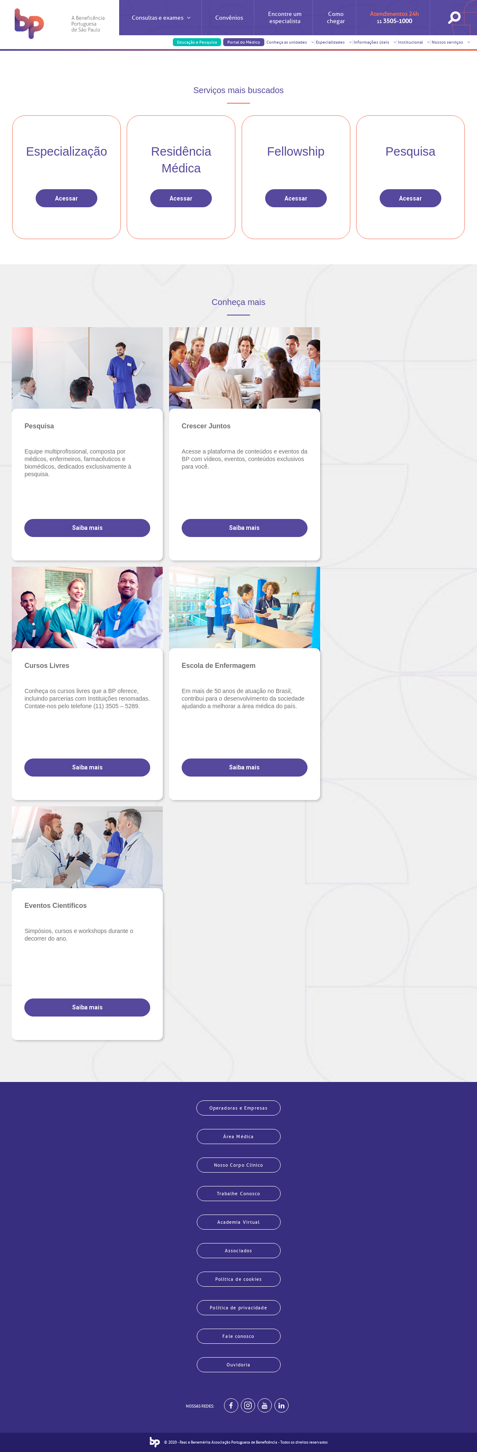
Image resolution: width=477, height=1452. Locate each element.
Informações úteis (375, 42)
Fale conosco (238, 1336)
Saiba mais (87, 527)
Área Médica (238, 1136)
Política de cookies (238, 1279)
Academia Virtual (238, 1222)
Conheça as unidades (290, 42)
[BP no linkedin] (281, 1405)
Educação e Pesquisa (197, 42)
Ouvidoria (239, 1365)
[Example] (248, 1405)
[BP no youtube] (265, 1405)
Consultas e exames (161, 25)
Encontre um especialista (285, 17)
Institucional (414, 42)
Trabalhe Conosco (239, 1194)
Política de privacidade (238, 1308)
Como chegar (336, 17)
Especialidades (334, 42)
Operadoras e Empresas (238, 1108)
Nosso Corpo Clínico (238, 1165)
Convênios (229, 17)
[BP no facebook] (231, 1405)
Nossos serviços (451, 42)
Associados (238, 1251)
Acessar (66, 198)
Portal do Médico (243, 42)
